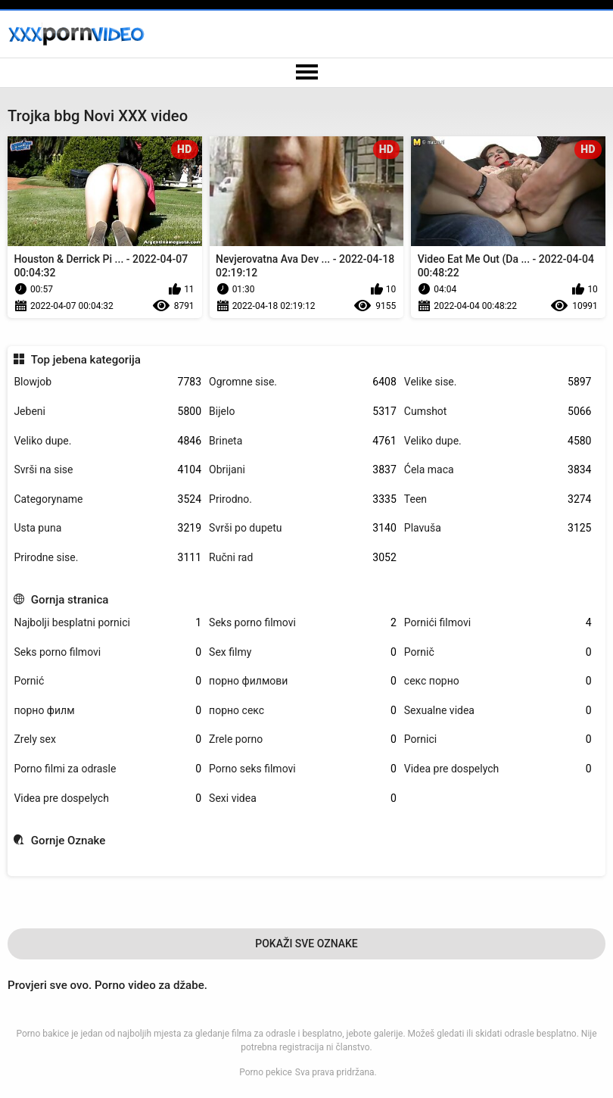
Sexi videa (303, 798)
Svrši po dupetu (303, 528)
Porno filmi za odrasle (107, 769)
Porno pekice (265, 1072)
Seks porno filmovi (303, 622)
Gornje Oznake (68, 840)
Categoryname (107, 499)
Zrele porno (303, 739)
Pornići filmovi (498, 622)
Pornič (498, 652)
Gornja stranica (70, 600)
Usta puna (107, 528)
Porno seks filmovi (303, 769)
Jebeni (107, 411)
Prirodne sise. (107, 557)
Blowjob (107, 382)
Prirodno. (303, 499)
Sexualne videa (498, 710)
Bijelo (303, 411)
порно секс (303, 710)
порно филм (107, 710)
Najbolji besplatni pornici (107, 622)
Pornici (498, 739)
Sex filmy (303, 652)
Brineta (303, 441)
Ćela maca (498, 469)
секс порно (498, 681)
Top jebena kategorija (86, 360)
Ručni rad (303, 557)
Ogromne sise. (303, 382)
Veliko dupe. (107, 441)
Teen (498, 499)
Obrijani (303, 469)
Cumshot (498, 411)
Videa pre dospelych (498, 769)
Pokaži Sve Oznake (306, 943)
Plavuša (498, 528)
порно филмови (303, 681)
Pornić (107, 681)
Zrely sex (107, 739)
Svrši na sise (107, 469)
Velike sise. (498, 382)
